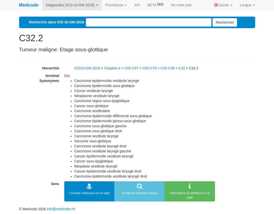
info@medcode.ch (61, 209)
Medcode (29, 5)
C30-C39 (167, 68)
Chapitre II (112, 68)
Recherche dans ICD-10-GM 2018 (56, 22)
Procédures (116, 5)
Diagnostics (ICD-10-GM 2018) (72, 5)
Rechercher (225, 22)
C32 (182, 68)
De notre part (181, 5)
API (137, 5)
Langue (247, 5)
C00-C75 (149, 68)
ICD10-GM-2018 (87, 68)
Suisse (223, 5)
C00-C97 (131, 68)
